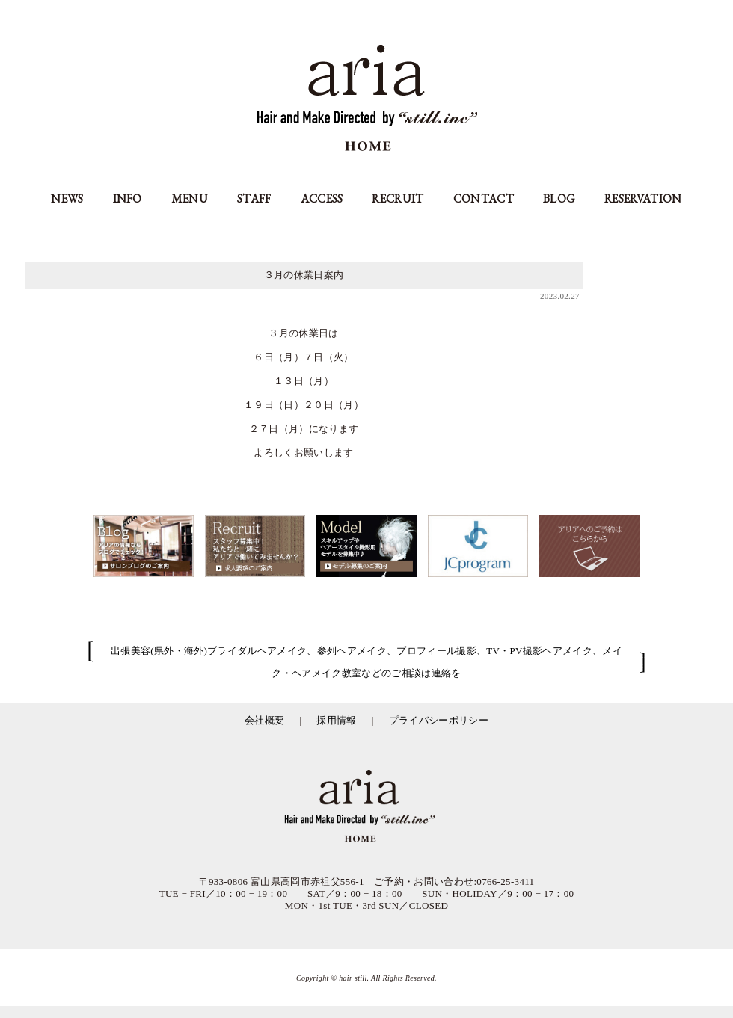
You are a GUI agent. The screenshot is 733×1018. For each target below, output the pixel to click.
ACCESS (322, 198)
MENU (189, 198)
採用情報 (336, 720)
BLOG (559, 198)
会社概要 (264, 720)
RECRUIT (397, 198)
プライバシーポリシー (438, 720)
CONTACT (483, 198)
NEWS (67, 198)
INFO (127, 198)
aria (367, 100)
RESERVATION (643, 198)
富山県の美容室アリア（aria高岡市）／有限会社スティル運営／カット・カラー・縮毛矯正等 (366, 807)
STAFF (254, 198)
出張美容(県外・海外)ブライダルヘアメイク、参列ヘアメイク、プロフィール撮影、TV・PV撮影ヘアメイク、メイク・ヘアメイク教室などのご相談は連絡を (366, 662)
